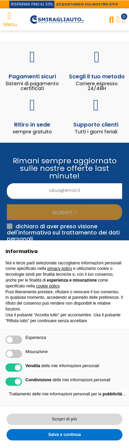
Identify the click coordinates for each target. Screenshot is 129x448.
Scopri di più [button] (64, 419)
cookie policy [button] (48, 286)
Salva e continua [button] (64, 434)
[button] (31, 4)
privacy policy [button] (59, 268)
